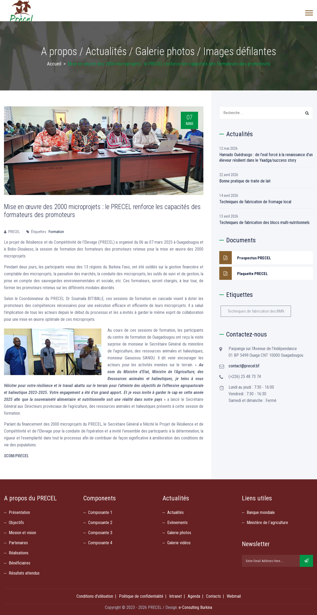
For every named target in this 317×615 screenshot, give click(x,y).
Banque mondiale (261, 512)
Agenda (194, 596)
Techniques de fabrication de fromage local (255, 201)
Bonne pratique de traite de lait (245, 181)
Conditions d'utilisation (94, 596)
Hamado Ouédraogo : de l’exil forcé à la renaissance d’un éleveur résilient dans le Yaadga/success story (266, 157)
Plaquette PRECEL (243, 273)
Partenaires (18, 542)
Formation (56, 232)
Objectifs (16, 522)
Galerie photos (179, 532)
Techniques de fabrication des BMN (256, 311)
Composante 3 (100, 532)
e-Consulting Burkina (195, 607)
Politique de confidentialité (141, 596)
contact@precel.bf (244, 365)
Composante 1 (100, 512)
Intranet (175, 596)
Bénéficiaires (19, 563)
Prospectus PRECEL (245, 257)
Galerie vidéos (179, 542)
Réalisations (18, 552)
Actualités (175, 512)
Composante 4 (100, 542)
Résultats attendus (24, 573)
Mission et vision (22, 532)
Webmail (234, 596)
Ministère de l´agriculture (267, 522)
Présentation (19, 512)
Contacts (213, 596)
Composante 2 (100, 522)
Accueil (54, 64)
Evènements (177, 522)
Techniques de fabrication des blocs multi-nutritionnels (264, 222)
